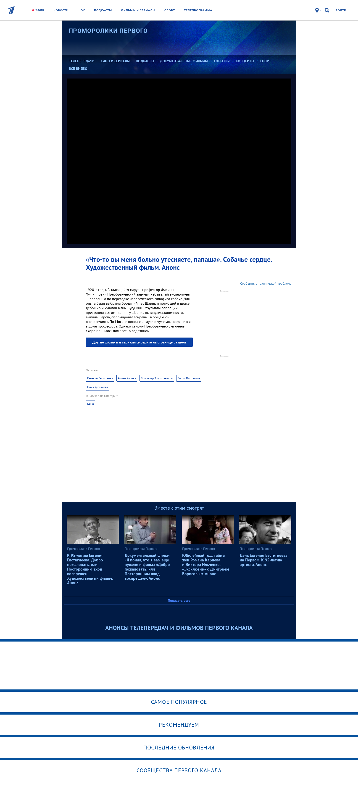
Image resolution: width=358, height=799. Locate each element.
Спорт (169, 10)
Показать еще (179, 600)
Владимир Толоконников (157, 378)
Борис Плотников (189, 378)
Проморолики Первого (108, 30)
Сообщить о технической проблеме (265, 283)
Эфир (39, 10)
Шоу (81, 10)
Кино (90, 404)
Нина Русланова (97, 387)
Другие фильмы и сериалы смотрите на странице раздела (139, 342)
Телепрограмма (198, 10)
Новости (60, 10)
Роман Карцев (127, 378)
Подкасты (103, 10)
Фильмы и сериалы (138, 10)
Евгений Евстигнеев (100, 378)
